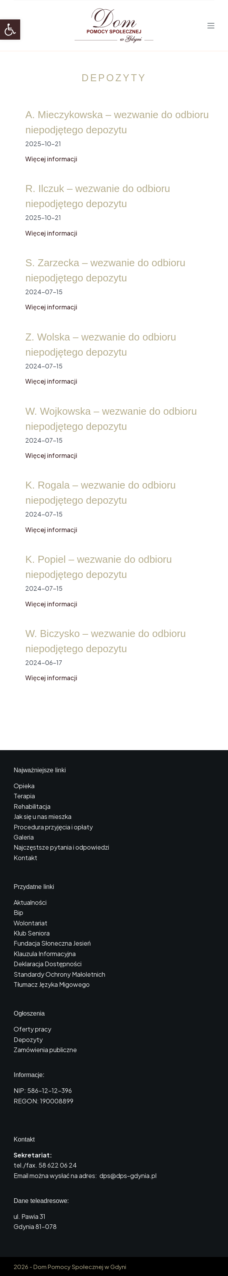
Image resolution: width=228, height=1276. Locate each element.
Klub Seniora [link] (32, 933)
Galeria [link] (24, 837)
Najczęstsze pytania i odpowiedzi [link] (61, 847)
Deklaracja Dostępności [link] (48, 964)
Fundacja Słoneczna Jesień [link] (52, 943)
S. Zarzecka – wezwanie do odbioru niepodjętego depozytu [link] (105, 270)
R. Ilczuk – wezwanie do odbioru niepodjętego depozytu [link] (97, 196)
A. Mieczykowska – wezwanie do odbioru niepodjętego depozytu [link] (117, 122)
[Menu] (210, 25)
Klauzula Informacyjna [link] (45, 954)
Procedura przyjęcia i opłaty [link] (53, 827)
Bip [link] (18, 912)
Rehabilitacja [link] (32, 806)
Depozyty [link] (28, 1039)
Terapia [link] (24, 796)
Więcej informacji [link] (51, 159)
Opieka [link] (24, 786)
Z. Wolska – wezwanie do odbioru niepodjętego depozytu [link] (100, 344)
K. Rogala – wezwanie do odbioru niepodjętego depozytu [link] (100, 492)
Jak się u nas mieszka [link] (42, 816)
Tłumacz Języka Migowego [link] (51, 984)
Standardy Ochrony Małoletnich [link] (59, 974)
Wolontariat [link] (30, 923)
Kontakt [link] (25, 858)
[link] (10, 29)
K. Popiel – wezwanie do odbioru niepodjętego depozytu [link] (98, 566)
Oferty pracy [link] (32, 1029)
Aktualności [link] (30, 902)
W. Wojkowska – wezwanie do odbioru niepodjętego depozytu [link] (111, 418)
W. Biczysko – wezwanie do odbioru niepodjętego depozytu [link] (105, 641)
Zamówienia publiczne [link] (45, 1050)
